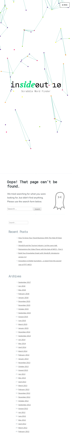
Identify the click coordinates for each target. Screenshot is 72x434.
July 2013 (21, 374)
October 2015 (23, 309)
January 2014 (23, 359)
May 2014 (22, 344)
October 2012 (23, 401)
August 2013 (23, 370)
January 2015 (23, 328)
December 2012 (24, 393)
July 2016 (21, 286)
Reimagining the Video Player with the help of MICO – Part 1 (40, 249)
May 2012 (22, 420)
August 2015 (23, 317)
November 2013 (24, 363)
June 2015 (22, 321)
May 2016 (22, 290)
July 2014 (21, 340)
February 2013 (23, 390)
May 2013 (22, 378)
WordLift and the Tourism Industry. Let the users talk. (37, 246)
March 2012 (22, 428)
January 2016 (23, 298)
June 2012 (22, 416)
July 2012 (21, 412)
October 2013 (23, 367)
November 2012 (24, 397)
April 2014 (22, 347)
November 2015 (24, 305)
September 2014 (24, 336)
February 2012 (23, 432)
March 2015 (22, 324)
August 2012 (23, 409)
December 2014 (24, 332)
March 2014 (22, 351)
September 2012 (24, 405)
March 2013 (22, 386)
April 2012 (22, 424)
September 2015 (24, 313)
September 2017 (24, 282)
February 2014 (23, 355)
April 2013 (22, 382)
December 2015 (24, 301)
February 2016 (23, 294)
